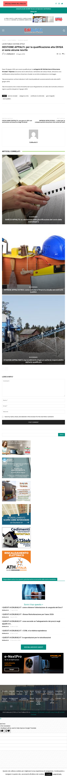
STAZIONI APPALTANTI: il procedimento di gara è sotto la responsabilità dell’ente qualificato (34, 361)
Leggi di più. (57, 774)
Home (4, 40)
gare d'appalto (50, 96)
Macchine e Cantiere (19, 692)
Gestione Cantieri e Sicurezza (50, 692)
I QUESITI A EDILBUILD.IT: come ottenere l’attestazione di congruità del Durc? (32, 607)
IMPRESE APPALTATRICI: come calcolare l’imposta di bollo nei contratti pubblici (33, 291)
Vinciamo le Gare (38, 692)
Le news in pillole (52, 700)
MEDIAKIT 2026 (44, 712)
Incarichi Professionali (23, 699)
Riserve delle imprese (4, 699)
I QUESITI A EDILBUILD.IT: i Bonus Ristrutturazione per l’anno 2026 (28, 614)
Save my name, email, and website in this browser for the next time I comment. (29, 416)
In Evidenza (33, 216)
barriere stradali (12, 96)
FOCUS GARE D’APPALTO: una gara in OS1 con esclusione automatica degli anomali (17, 121)
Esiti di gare (44, 692)
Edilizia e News (32, 699)
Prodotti (4, 691)
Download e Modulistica (59, 692)
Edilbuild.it (11, 54)
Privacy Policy (53, 712)
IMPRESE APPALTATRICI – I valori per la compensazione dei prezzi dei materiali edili (50, 121)
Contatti (58, 698)
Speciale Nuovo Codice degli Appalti (38, 701)
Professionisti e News (13, 699)
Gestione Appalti (23, 40)
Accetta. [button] (48, 774)
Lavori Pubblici (12, 40)
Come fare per (26, 692)
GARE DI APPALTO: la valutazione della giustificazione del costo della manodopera (33, 221)
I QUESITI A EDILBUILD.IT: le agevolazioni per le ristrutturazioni (26, 637)
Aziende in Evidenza (12, 692)
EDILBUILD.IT (34, 712)
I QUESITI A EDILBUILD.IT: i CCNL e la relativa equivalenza (24, 631)
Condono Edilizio (46, 699)
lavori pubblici (7, 99)
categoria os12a (23, 96)
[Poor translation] (7, 731)
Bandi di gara (32, 692)
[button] (64, 31)
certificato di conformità (37, 96)
